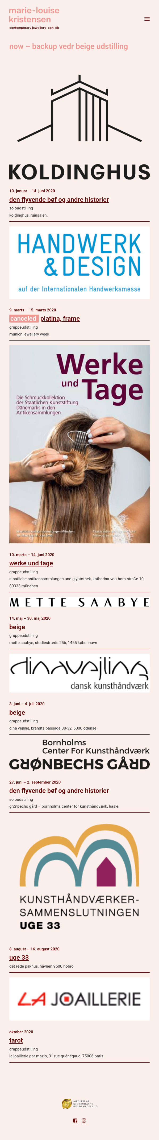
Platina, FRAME (60, 318)
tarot (16, 1040)
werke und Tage (31, 563)
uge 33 (19, 957)
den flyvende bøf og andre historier (59, 199)
